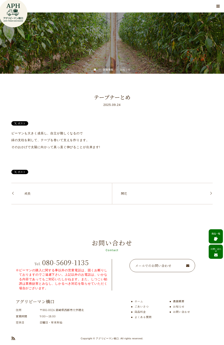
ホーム (139, 301)
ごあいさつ (142, 306)
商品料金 (140, 311)
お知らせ (178, 306)
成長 (27, 193)
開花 (124, 193)
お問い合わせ (181, 311)
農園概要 (178, 301)
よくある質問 (143, 317)
